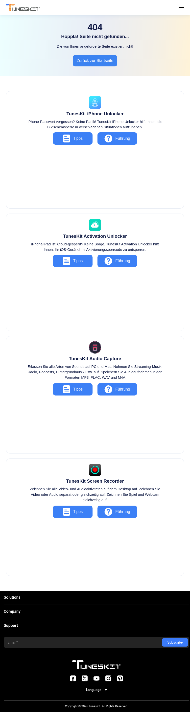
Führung (117, 138)
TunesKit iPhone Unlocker (95, 113)
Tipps (73, 138)
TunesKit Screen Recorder (95, 481)
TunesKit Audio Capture (95, 358)
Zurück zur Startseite (95, 61)
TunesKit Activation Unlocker (95, 236)
